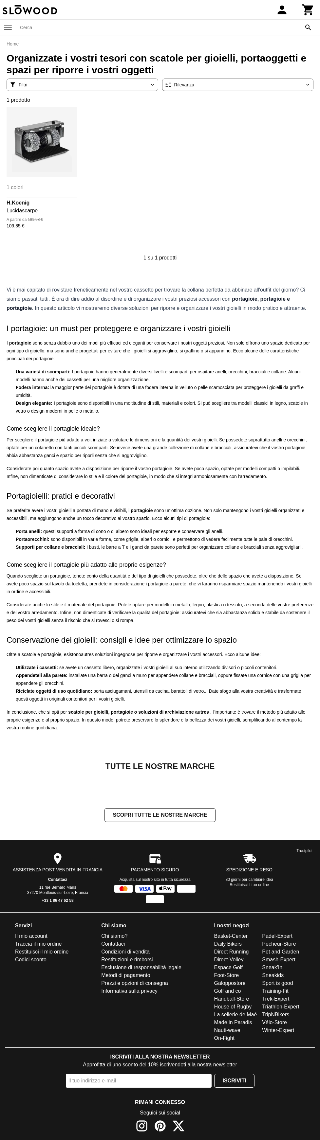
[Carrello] (308, 9)
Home (13, 43)
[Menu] (8, 28)
